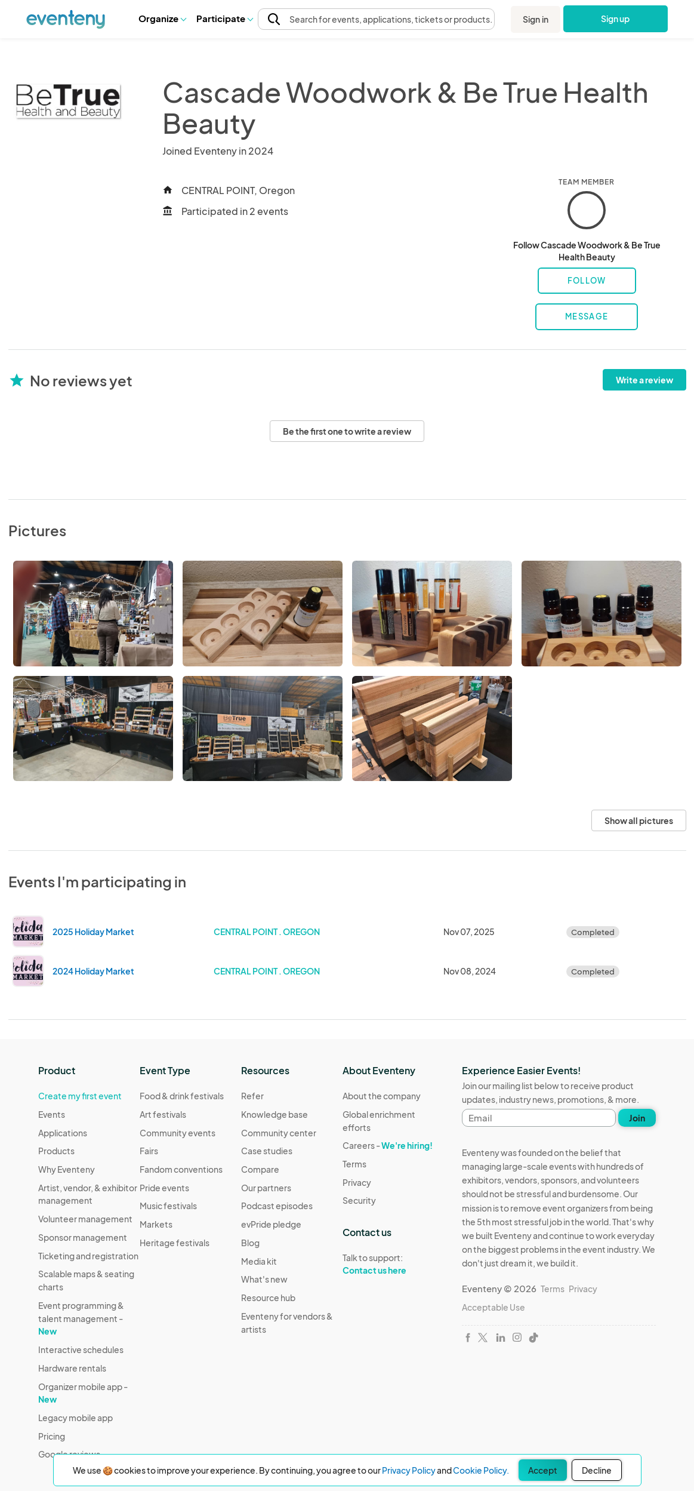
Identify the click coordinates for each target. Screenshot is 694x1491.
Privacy (357, 1182)
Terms (354, 1163)
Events (51, 1114)
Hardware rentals (72, 1368)
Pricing (51, 1436)
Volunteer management (85, 1218)
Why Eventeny (66, 1169)
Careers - (388, 1145)
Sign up (615, 18)
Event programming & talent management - (81, 1318)
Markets (156, 1224)
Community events (177, 1132)
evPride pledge (271, 1224)
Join (637, 1117)
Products (56, 1150)
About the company (382, 1095)
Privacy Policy (409, 1470)
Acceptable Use (493, 1307)
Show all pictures (638, 820)
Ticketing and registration (88, 1255)
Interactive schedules (81, 1349)
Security (359, 1200)
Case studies (266, 1150)
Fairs (149, 1150)
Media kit (259, 1261)
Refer (252, 1095)
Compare (260, 1169)
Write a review (644, 379)
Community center (278, 1132)
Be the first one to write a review (347, 431)
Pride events (164, 1187)
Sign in (535, 19)
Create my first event (80, 1095)
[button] (162, 18)
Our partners (266, 1187)
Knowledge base (274, 1114)
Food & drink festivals (182, 1095)
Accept (542, 1470)
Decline (597, 1470)
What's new (264, 1279)
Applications (62, 1132)
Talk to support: (393, 1264)
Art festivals (163, 1114)
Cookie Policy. (481, 1470)
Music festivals (168, 1205)
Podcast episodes (277, 1205)
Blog (250, 1242)
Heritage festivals (174, 1242)
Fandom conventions (181, 1169)
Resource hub (268, 1297)
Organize (162, 18)
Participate (224, 18)
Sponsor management (82, 1237)
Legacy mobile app (75, 1417)
